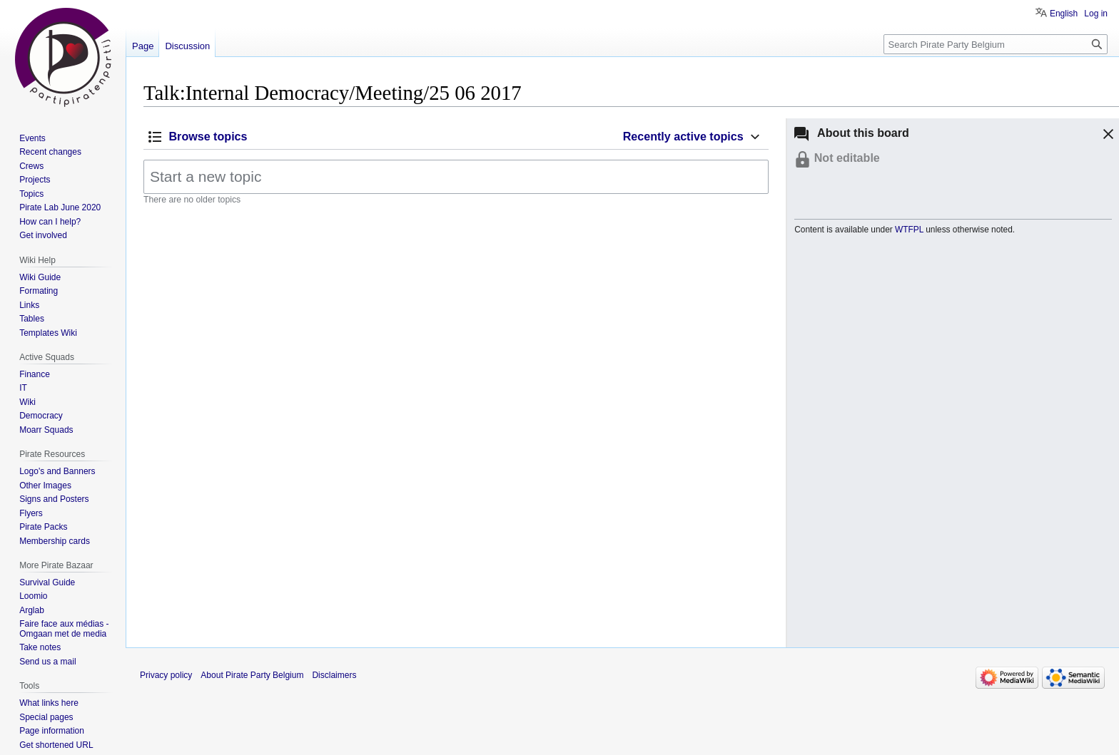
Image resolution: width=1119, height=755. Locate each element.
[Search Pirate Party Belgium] (995, 44)
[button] (1106, 136)
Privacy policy (166, 675)
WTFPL (909, 230)
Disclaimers (334, 675)
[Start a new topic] (456, 177)
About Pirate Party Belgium (252, 675)
